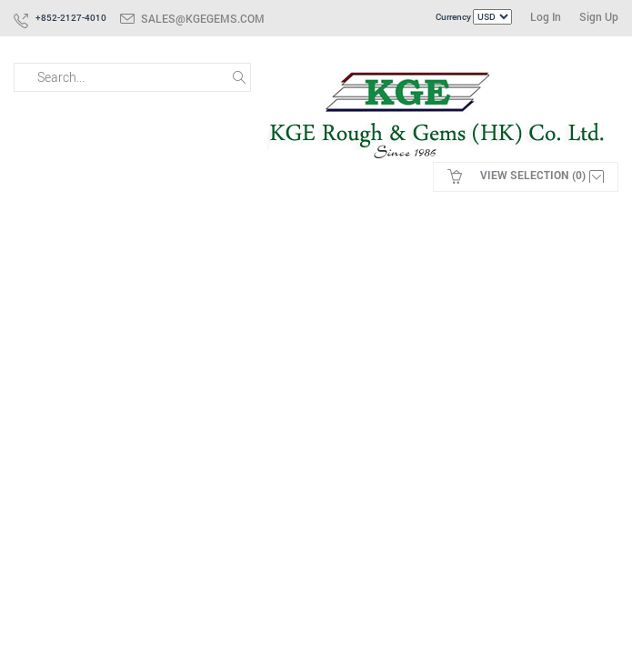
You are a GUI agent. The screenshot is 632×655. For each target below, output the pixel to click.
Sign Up (598, 16)
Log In (545, 16)
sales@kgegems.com (203, 18)
